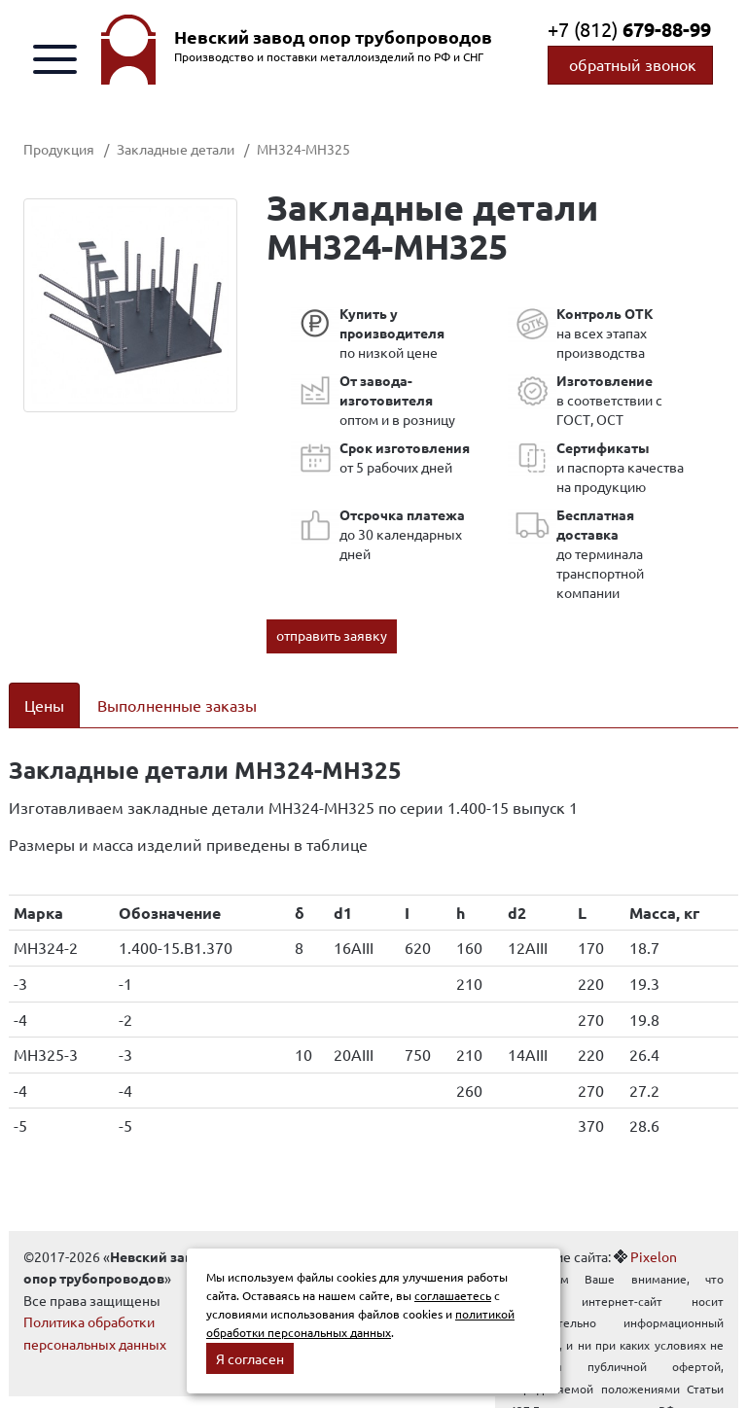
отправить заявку (331, 635)
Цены (44, 705)
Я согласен (250, 1358)
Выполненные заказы (177, 705)
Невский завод (333, 37)
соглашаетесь (452, 1295)
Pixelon (653, 1256)
